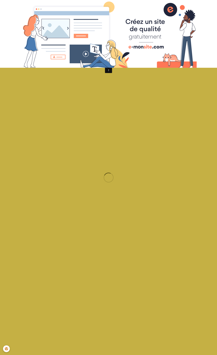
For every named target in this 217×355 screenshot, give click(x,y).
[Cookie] (6, 348)
